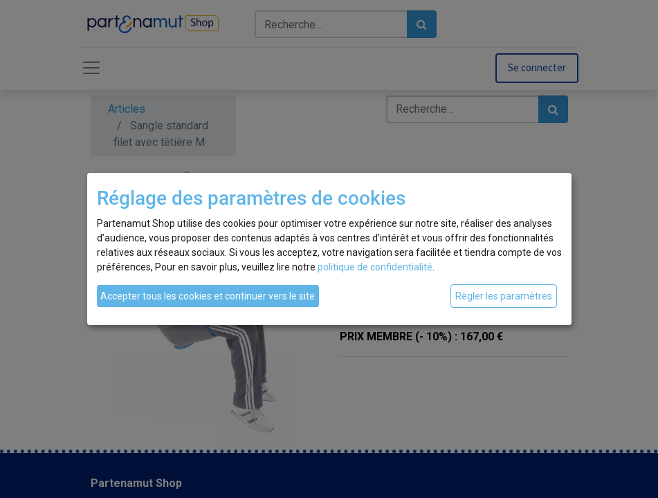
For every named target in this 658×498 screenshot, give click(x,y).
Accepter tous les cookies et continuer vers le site (207, 296)
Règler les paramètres (503, 296)
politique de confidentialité (375, 267)
